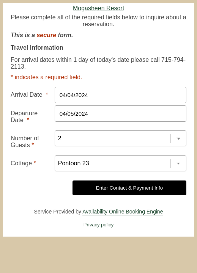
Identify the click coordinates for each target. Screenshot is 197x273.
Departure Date (31, 102)
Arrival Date (27, 84)
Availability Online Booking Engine (122, 183)
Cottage (22, 136)
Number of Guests (34, 119)
